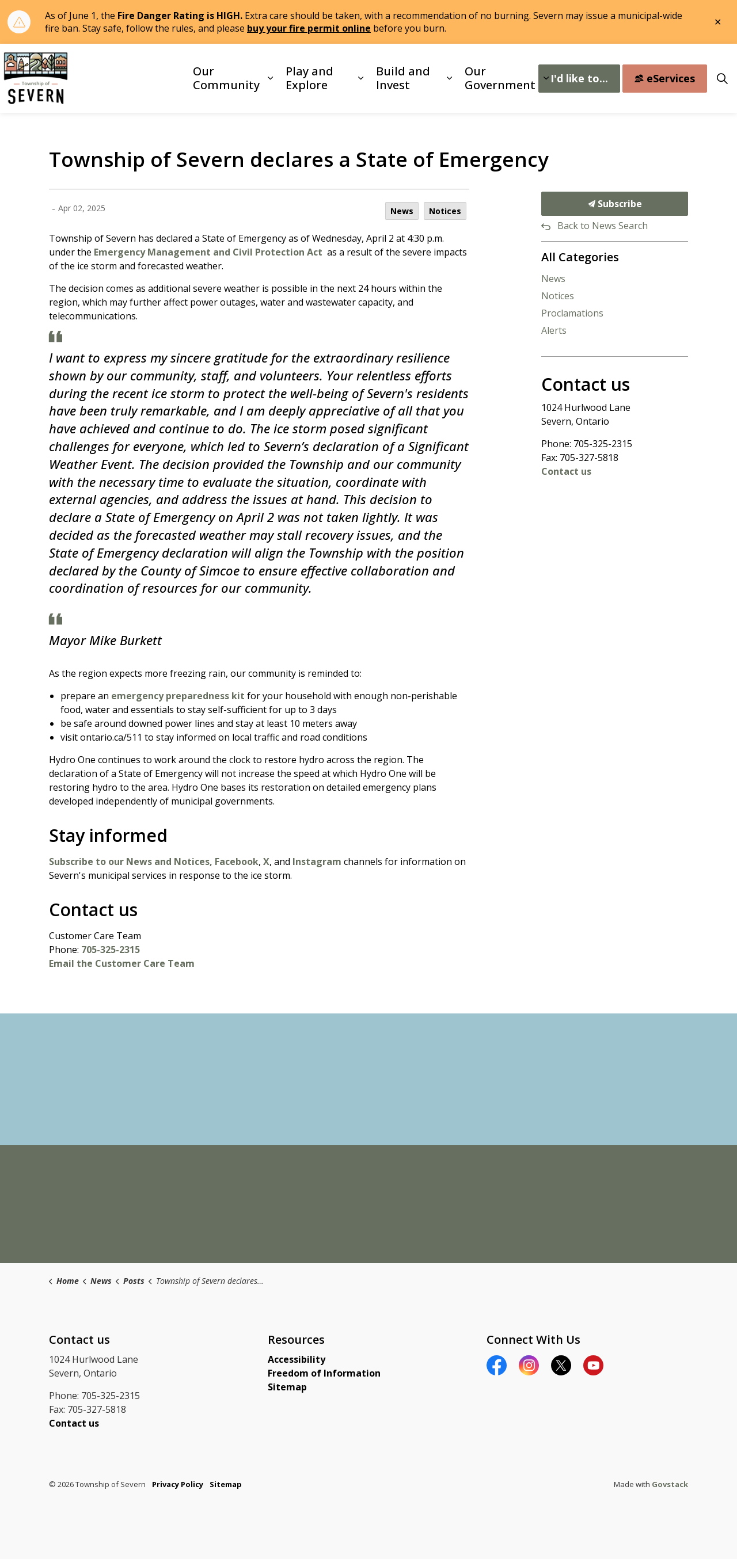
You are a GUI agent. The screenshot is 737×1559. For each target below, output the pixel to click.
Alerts (554, 330)
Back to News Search (602, 225)
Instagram (316, 861)
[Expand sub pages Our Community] (270, 78)
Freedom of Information (324, 1373)
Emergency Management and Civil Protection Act (209, 252)
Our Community (226, 78)
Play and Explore (309, 78)
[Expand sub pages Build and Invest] (449, 78)
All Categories (580, 257)
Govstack (670, 1484)
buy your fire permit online (309, 28)
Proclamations (572, 313)
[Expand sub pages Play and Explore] (360, 78)
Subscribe (614, 203)
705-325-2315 (110, 949)
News (401, 210)
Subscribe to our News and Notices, (130, 861)
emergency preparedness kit (178, 695)
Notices (445, 210)
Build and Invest (403, 78)
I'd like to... (579, 78)
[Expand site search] (722, 78)
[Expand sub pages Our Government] (546, 78)
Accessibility (296, 1359)
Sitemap (287, 1387)
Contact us (566, 471)
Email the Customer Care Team (122, 963)
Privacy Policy (177, 1484)
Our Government (500, 78)
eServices (664, 78)
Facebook (237, 861)
